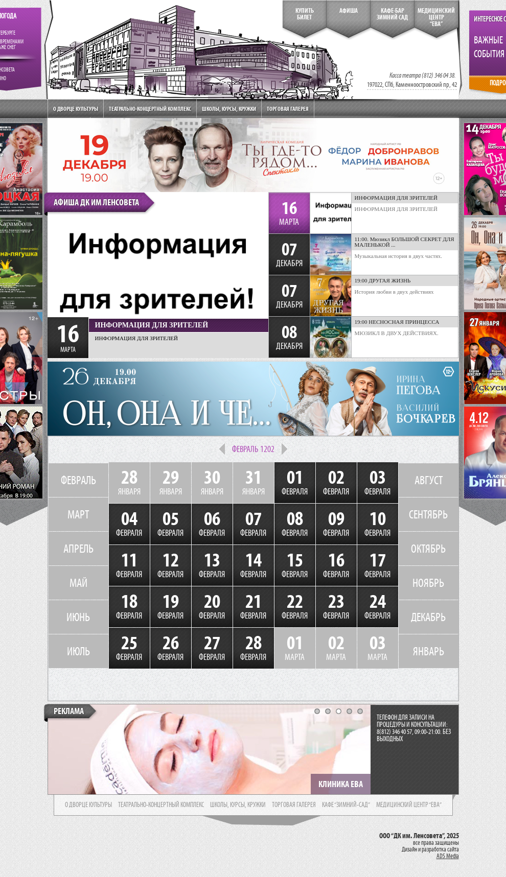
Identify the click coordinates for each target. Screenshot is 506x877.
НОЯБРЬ (428, 583)
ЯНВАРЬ (428, 651)
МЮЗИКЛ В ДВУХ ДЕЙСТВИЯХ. (397, 333)
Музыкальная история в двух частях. (399, 256)
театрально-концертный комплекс (161, 805)
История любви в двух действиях (394, 292)
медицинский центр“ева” (436, 17)
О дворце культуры (75, 108)
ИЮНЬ (78, 617)
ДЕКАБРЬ (428, 617)
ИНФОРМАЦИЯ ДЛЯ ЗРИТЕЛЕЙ (396, 209)
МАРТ (78, 514)
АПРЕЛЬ (78, 548)
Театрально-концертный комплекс (150, 108)
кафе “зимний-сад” (346, 805)
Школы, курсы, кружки (229, 108)
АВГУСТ (429, 480)
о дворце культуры (88, 805)
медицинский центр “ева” (409, 805)
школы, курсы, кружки (238, 805)
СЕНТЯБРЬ (428, 514)
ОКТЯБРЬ (428, 548)
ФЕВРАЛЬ (78, 480)
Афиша (348, 11)
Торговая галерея (288, 108)
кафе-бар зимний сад (392, 14)
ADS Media (447, 856)
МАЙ (78, 583)
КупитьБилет (304, 14)
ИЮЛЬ (78, 651)
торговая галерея (294, 805)
